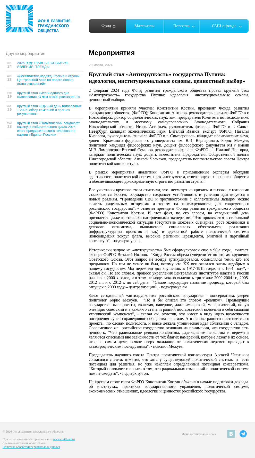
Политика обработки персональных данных (31, 447)
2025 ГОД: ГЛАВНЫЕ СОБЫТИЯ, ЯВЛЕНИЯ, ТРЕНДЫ (43, 65)
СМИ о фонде (224, 26)
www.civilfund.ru (64, 439)
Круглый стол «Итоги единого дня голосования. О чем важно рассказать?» (48, 95)
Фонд (106, 26)
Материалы (144, 26)
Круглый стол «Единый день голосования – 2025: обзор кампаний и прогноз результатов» (49, 110)
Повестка (181, 26)
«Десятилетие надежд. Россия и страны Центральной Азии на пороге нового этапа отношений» (48, 80)
